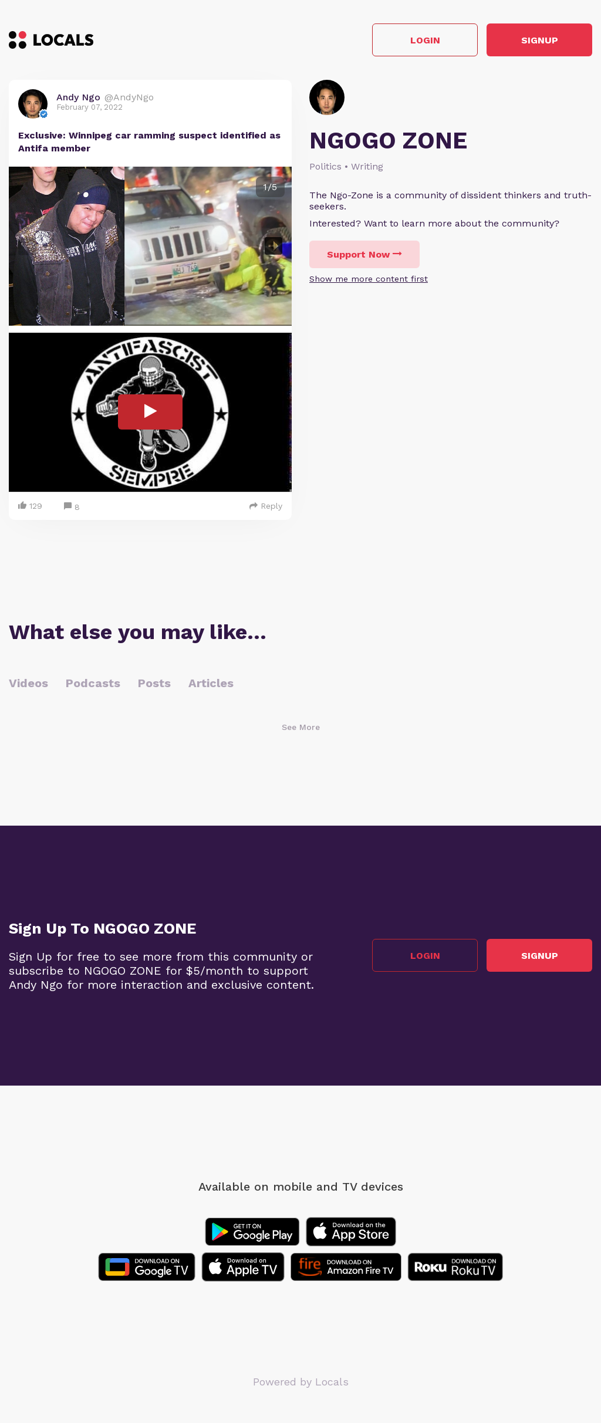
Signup (539, 40)
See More (301, 727)
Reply (265, 506)
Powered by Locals (301, 1381)
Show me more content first (368, 278)
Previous (27, 246)
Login (425, 40)
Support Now (364, 254)
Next (273, 246)
